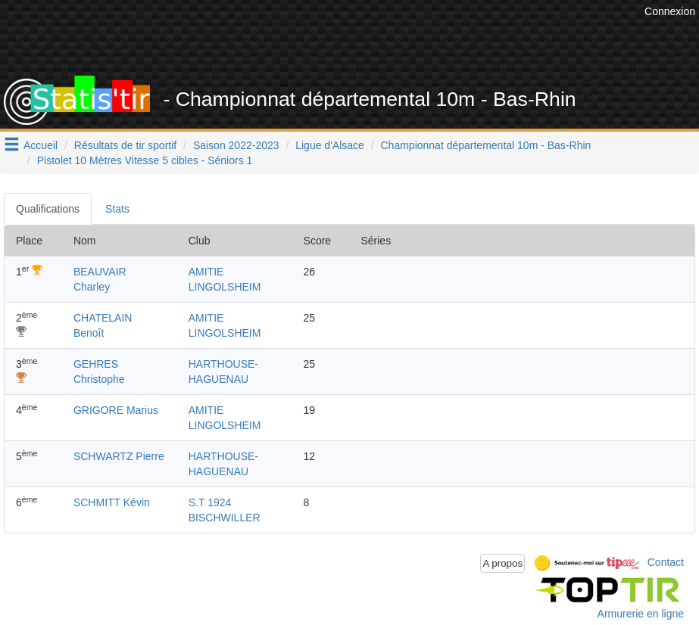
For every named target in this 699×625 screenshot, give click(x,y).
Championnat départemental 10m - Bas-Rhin (486, 145)
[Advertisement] (365, 38)
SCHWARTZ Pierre (118, 456)
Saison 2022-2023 (236, 145)
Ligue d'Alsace (329, 145)
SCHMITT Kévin (111, 502)
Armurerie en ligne (641, 614)
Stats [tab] (117, 209)
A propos (502, 563)
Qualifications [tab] (48, 209)
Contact (666, 562)
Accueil (40, 145)
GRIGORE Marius (115, 410)
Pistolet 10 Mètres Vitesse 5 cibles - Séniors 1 (145, 160)
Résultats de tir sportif (125, 145)
